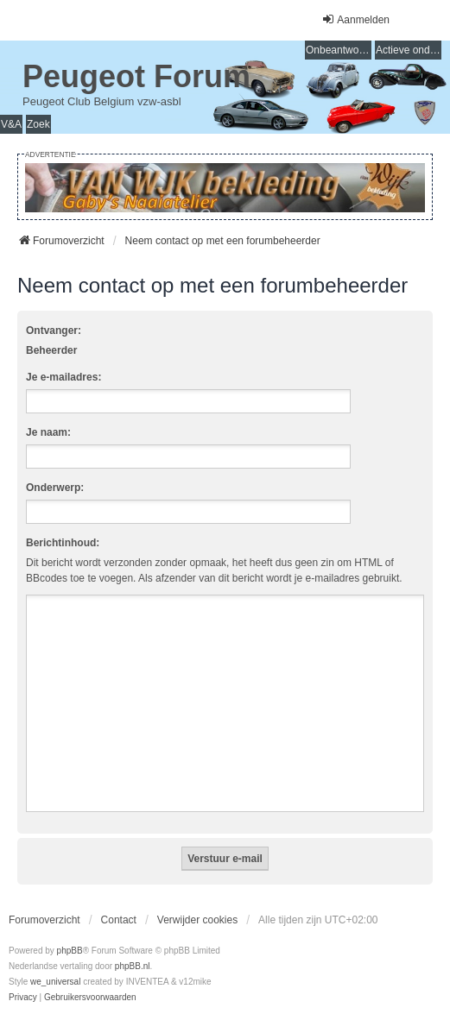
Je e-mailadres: (63, 377)
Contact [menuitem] (118, 920)
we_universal (55, 981)
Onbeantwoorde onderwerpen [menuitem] (338, 50)
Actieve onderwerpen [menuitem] (408, 50)
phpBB (70, 950)
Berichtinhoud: (62, 543)
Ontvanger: (53, 330)
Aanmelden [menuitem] (355, 19)
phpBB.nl (132, 966)
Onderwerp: (55, 488)
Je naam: (48, 432)
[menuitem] (23, 997)
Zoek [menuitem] (38, 124)
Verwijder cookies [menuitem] (197, 920)
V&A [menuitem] (11, 124)
